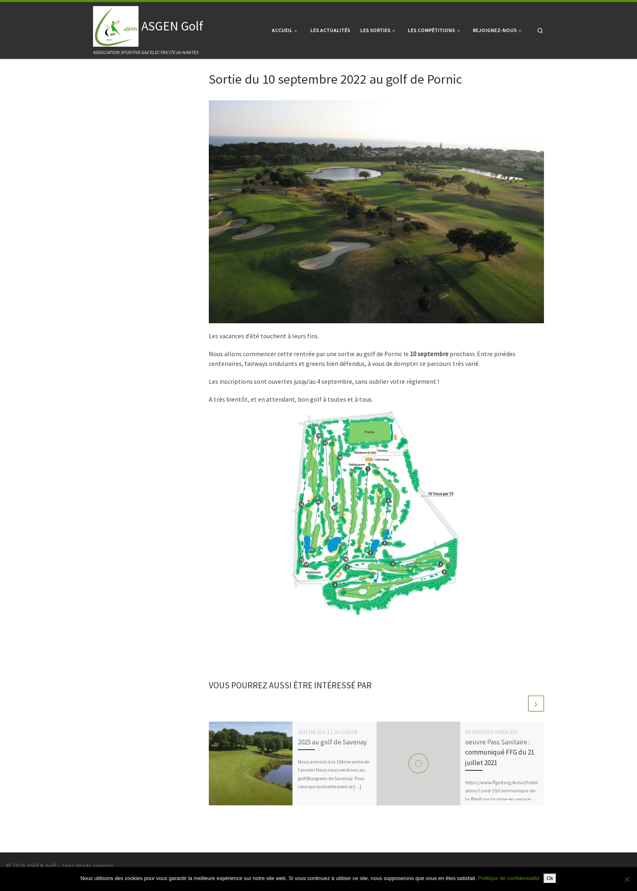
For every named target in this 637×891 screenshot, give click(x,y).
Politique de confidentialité (508, 878)
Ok (549, 878)
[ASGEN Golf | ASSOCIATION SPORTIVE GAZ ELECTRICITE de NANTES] (116, 25)
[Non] (627, 879)
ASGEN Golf (41, 865)
